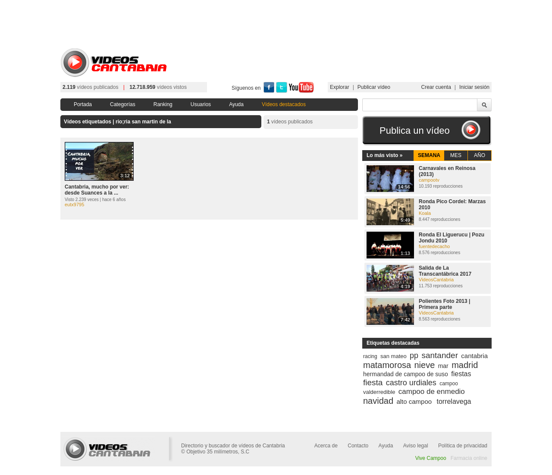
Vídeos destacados (284, 104)
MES (455, 155)
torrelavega (453, 401)
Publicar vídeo (374, 87)
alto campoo (414, 401)
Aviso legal (415, 446)
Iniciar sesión (474, 87)
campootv (429, 179)
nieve (424, 365)
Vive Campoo (430, 458)
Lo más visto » (384, 155)
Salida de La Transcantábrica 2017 (445, 271)
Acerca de (326, 446)
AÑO (479, 155)
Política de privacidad (462, 446)
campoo (448, 384)
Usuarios (201, 104)
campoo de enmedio (431, 391)
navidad (378, 401)
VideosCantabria (436, 279)
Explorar (339, 87)
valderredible (379, 392)
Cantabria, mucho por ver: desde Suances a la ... (97, 190)
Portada (83, 104)
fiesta (373, 382)
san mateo (393, 356)
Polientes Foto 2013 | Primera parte (444, 304)
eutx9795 (74, 204)
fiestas (461, 373)
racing (370, 356)
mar (443, 365)
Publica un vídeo (415, 130)
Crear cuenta (436, 87)
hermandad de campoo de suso (405, 374)
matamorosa (387, 365)
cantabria (474, 355)
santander (439, 355)
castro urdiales (411, 382)
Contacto (358, 446)
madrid (465, 365)
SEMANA (429, 155)
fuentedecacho (434, 246)
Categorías (122, 104)
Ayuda (236, 104)
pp (414, 355)
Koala (425, 213)
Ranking (163, 104)
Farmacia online (469, 458)
